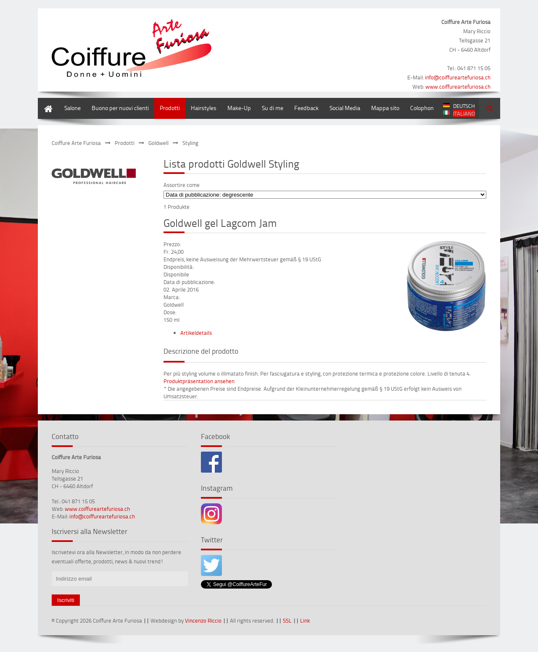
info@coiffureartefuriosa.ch (458, 77)
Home (45, 102)
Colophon (422, 108)
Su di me (272, 108)
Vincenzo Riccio (203, 620)
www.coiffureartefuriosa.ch (458, 86)
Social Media (345, 108)
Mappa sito (385, 108)
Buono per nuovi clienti (120, 108)
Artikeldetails (196, 333)
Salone (72, 108)
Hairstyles (203, 108)
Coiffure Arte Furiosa (76, 143)
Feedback (306, 108)
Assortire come (182, 185)
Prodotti (170, 108)
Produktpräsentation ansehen (199, 381)
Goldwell (158, 143)
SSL (287, 620)
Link (305, 620)
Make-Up (239, 108)
